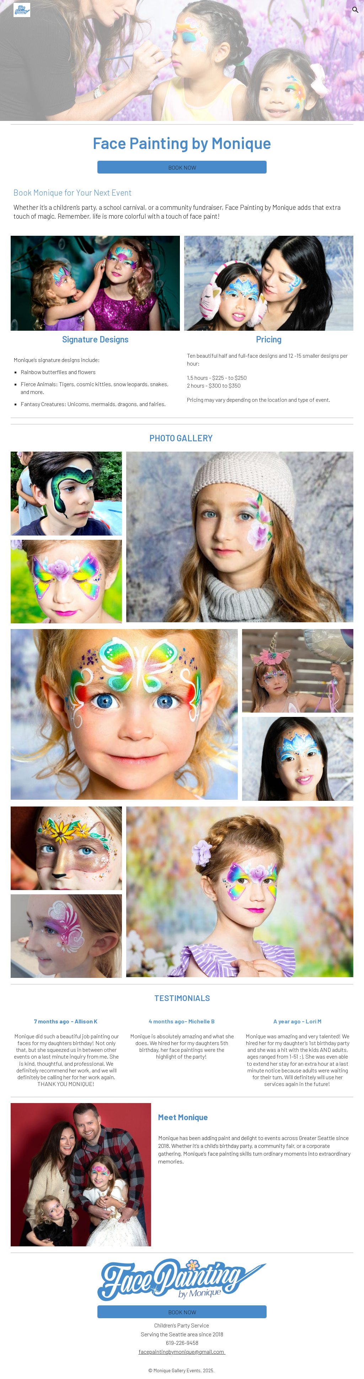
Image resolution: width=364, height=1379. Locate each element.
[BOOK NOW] (182, 167)
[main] (182, 142)
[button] (355, 9)
